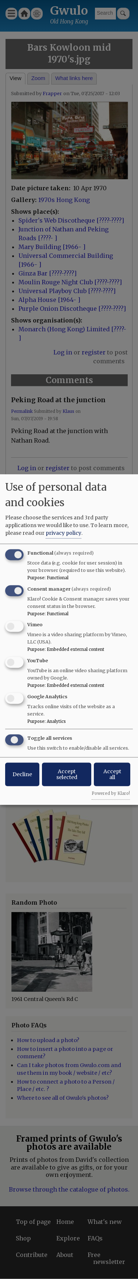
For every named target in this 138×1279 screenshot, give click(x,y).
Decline (22, 774)
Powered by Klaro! (111, 793)
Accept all (112, 774)
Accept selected (66, 774)
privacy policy (63, 533)
